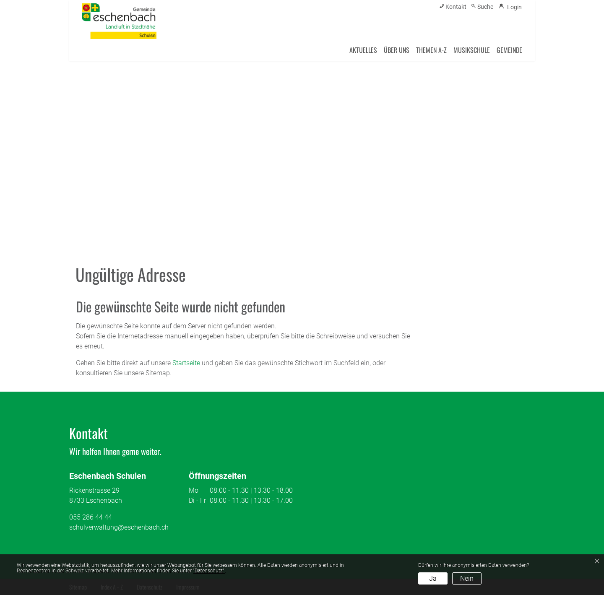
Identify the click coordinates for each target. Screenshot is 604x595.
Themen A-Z (431, 50)
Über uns (396, 50)
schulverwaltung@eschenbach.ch (119, 527)
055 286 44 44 (90, 517)
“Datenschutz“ (208, 571)
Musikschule (471, 50)
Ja (433, 578)
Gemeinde (509, 50)
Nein (467, 578)
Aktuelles (363, 50)
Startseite (186, 363)
